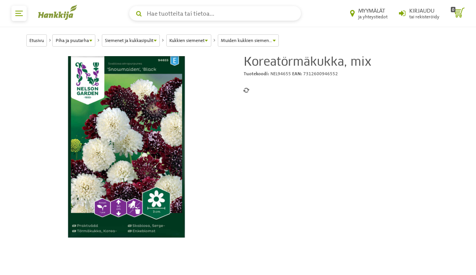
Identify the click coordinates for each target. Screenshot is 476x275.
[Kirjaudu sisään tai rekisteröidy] (419, 13)
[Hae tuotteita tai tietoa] (215, 13)
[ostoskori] (458, 13)
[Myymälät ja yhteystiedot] (369, 13)
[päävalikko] (19, 13)
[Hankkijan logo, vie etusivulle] (59, 12)
